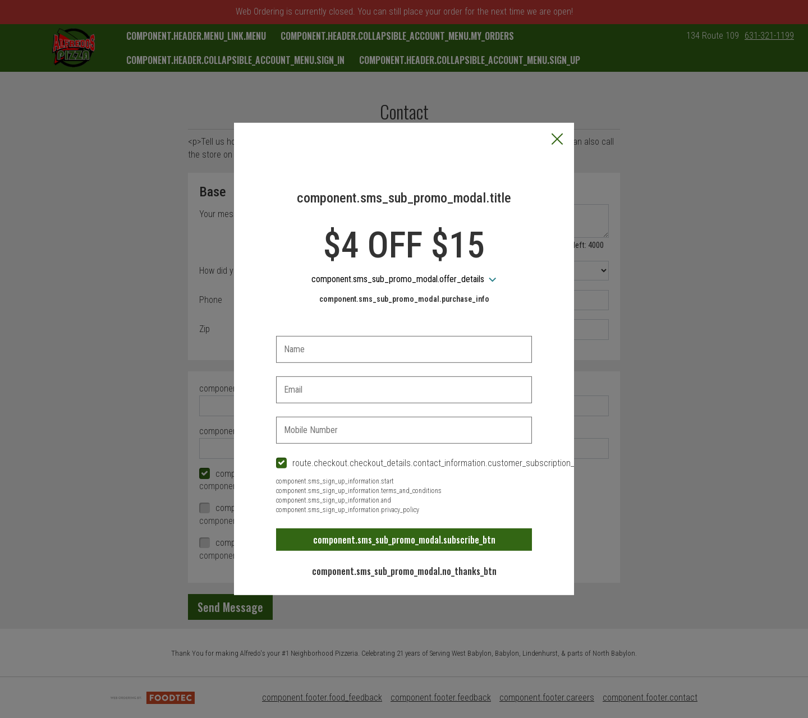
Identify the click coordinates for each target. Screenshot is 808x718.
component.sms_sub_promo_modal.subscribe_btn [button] (404, 539)
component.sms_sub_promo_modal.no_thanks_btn (404, 571)
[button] (557, 140)
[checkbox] (404, 463)
